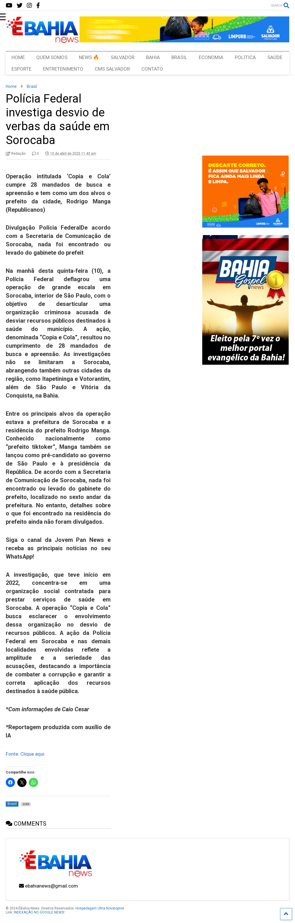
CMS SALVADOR (112, 69)
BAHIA (153, 57)
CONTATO (152, 69)
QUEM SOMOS (51, 57)
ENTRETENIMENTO (63, 69)
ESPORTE (21, 69)
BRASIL (179, 57)
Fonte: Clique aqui (25, 754)
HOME (18, 57)
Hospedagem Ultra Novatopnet (99, 908)
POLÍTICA (245, 57)
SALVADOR (123, 57)
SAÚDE (274, 57)
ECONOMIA (211, 57)
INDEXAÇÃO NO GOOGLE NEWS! (39, 912)
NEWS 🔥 (89, 57)
